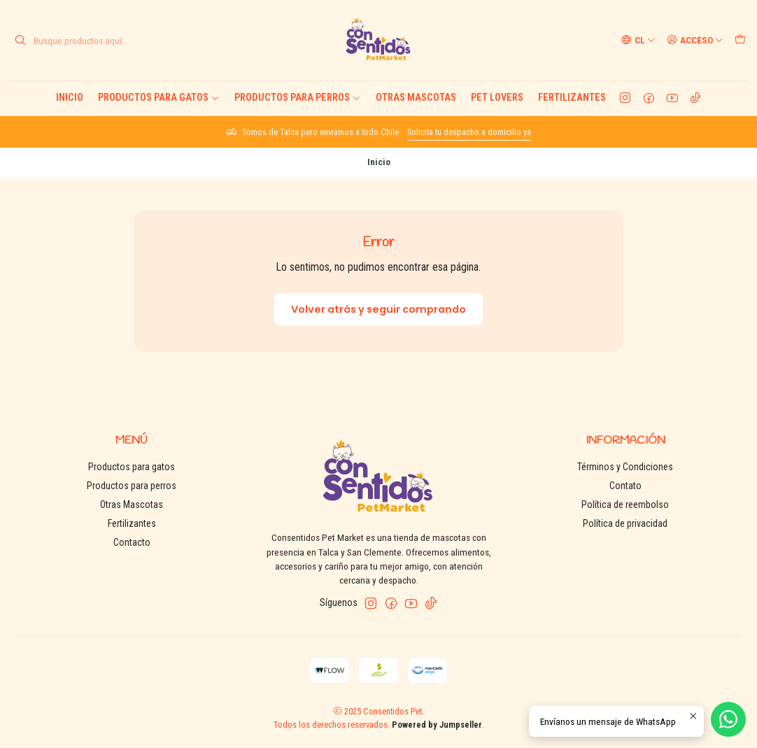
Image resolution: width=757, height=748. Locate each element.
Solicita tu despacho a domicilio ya (469, 132)
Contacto (131, 542)
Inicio (69, 98)
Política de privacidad (625, 523)
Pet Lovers (497, 98)
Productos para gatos (159, 98)
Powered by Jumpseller (437, 724)
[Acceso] (695, 40)
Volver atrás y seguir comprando (378, 309)
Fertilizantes (572, 98)
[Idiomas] (638, 40)
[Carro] (740, 40)
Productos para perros (297, 98)
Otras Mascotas (416, 98)
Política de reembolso (625, 504)
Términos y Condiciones (625, 466)
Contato (625, 485)
